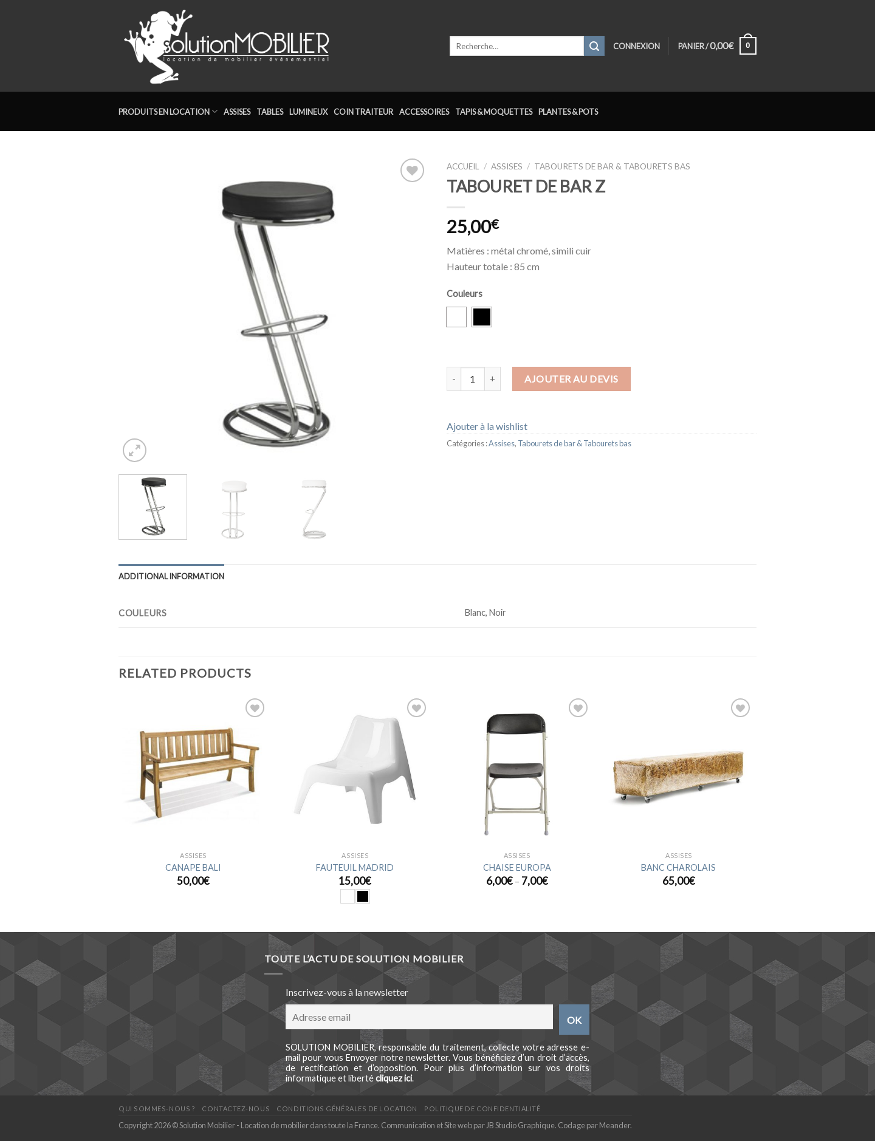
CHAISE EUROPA (517, 867)
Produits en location (168, 111)
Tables (269, 112)
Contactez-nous (236, 1108)
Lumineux (308, 112)
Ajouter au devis (571, 378)
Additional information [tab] (171, 576)
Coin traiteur (363, 112)
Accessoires (424, 112)
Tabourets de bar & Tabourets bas (612, 166)
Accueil (463, 166)
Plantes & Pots (568, 112)
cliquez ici (394, 1078)
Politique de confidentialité (482, 1108)
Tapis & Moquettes (493, 112)
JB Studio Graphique (520, 1125)
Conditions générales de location (346, 1108)
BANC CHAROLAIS (678, 867)
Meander (614, 1125)
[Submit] (594, 46)
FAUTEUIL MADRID (355, 867)
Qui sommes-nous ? (156, 1108)
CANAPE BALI (193, 867)
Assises (237, 112)
